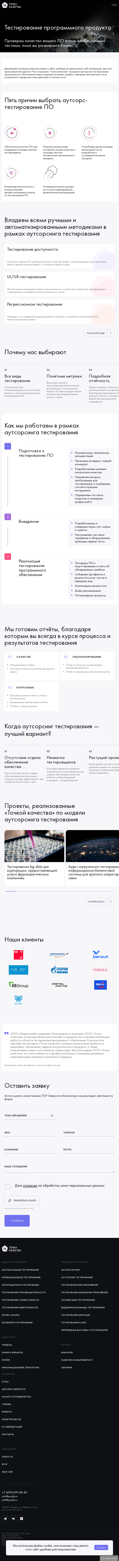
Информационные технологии (20, 1367)
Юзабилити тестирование (17, 1322)
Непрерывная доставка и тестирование (84, 1330)
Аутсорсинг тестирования (77, 1277)
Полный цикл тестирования (78, 1299)
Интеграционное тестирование (20, 1284)
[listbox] (30, 1115)
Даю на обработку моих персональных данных (59, 1185)
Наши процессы (11, 1419)
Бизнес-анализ (11, 1315)
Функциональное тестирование (21, 1277)
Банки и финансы (12, 1352)
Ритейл (6, 1360)
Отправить (17, 1220)
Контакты (8, 1434)
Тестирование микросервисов (20, 1307)
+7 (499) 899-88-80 (14, 1492)
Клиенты (7, 1411)
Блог (4, 1464)
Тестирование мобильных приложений (84, 1292)
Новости (7, 1456)
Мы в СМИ (7, 1471)
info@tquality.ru (10, 1496)
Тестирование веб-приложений (79, 1284)
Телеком (7, 1344)
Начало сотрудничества (16, 1396)
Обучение (66, 1367)
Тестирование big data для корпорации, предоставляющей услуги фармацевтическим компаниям (32, 872)
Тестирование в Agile (73, 1322)
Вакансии (67, 1352)
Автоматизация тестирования (20, 1269)
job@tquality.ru (9, 1500)
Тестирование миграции (75, 1315)
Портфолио (96, 901)
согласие (30, 1185)
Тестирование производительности (24, 1292)
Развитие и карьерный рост (77, 1360)
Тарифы (6, 1404)
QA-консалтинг (70, 1269)
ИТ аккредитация (12, 1426)
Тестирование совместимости (20, 1299)
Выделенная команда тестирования (83, 1307)
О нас (5, 1381)
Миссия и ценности (14, 1389)
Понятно (101, 1547)
